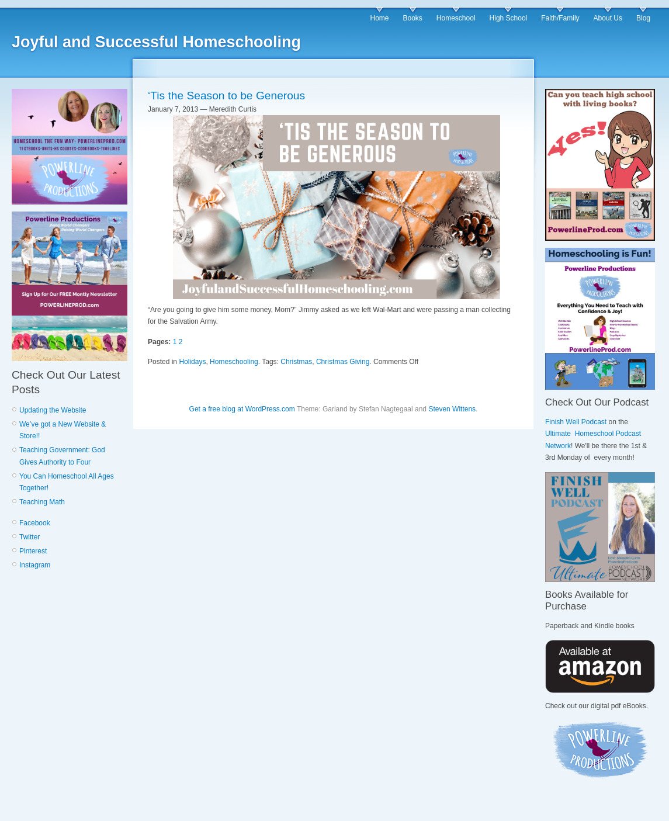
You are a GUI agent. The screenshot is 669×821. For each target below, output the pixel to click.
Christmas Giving (342, 362)
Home (379, 18)
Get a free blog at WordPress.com (242, 409)
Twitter (29, 537)
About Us (608, 18)
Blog (643, 18)
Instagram (34, 565)
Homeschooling (234, 362)
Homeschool (456, 18)
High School (509, 18)
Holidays (192, 362)
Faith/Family (560, 18)
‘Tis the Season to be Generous (226, 95)
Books (412, 18)
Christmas (296, 362)
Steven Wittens (452, 409)
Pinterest (33, 551)
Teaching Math (42, 502)
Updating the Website (52, 410)
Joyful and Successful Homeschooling (156, 42)
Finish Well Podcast (575, 422)
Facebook (34, 523)
